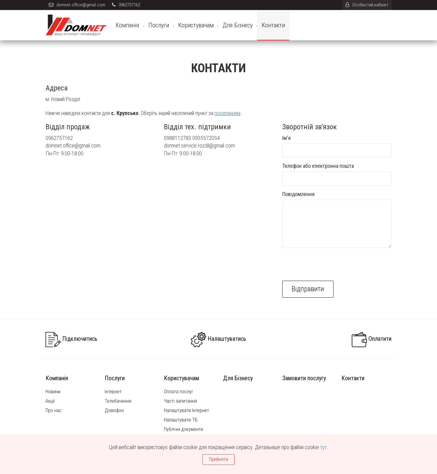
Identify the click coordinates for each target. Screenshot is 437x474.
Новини (53, 391)
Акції (50, 401)
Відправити (308, 289)
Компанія (127, 25)
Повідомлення (298, 194)
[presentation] (328, 264)
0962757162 (126, 5)
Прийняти (218, 459)
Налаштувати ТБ (181, 420)
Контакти (273, 25)
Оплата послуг (178, 391)
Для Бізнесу (237, 25)
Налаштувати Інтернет (186, 410)
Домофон (114, 410)
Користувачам (196, 25)
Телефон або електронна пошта (318, 166)
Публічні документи (183, 429)
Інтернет (113, 391)
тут (323, 447)
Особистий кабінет (366, 5)
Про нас (54, 410)
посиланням (227, 113)
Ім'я (286, 138)
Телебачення (118, 401)
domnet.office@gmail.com (77, 5)
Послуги (158, 25)
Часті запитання (180, 401)
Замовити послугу (304, 378)
